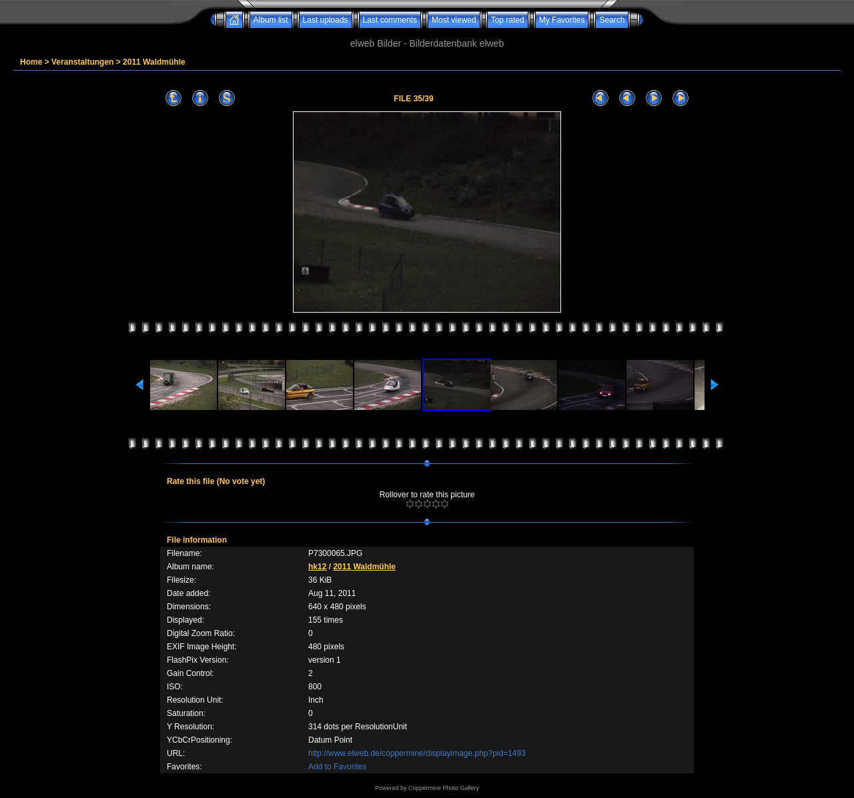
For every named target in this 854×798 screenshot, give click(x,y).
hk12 (317, 566)
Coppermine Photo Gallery (443, 788)
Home (31, 62)
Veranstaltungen (82, 62)
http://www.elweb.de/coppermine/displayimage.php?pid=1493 (417, 753)
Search (611, 20)
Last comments (390, 20)
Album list (271, 20)
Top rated (507, 20)
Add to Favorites (337, 766)
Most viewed (454, 20)
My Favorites (562, 20)
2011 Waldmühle (154, 62)
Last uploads (325, 20)
